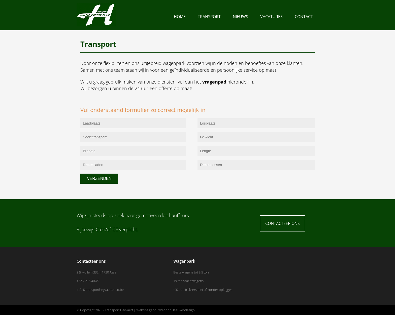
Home (180, 16)
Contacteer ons (282, 223)
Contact (304, 16)
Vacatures (271, 16)
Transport (209, 16)
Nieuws (240, 16)
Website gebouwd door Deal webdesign (165, 310)
